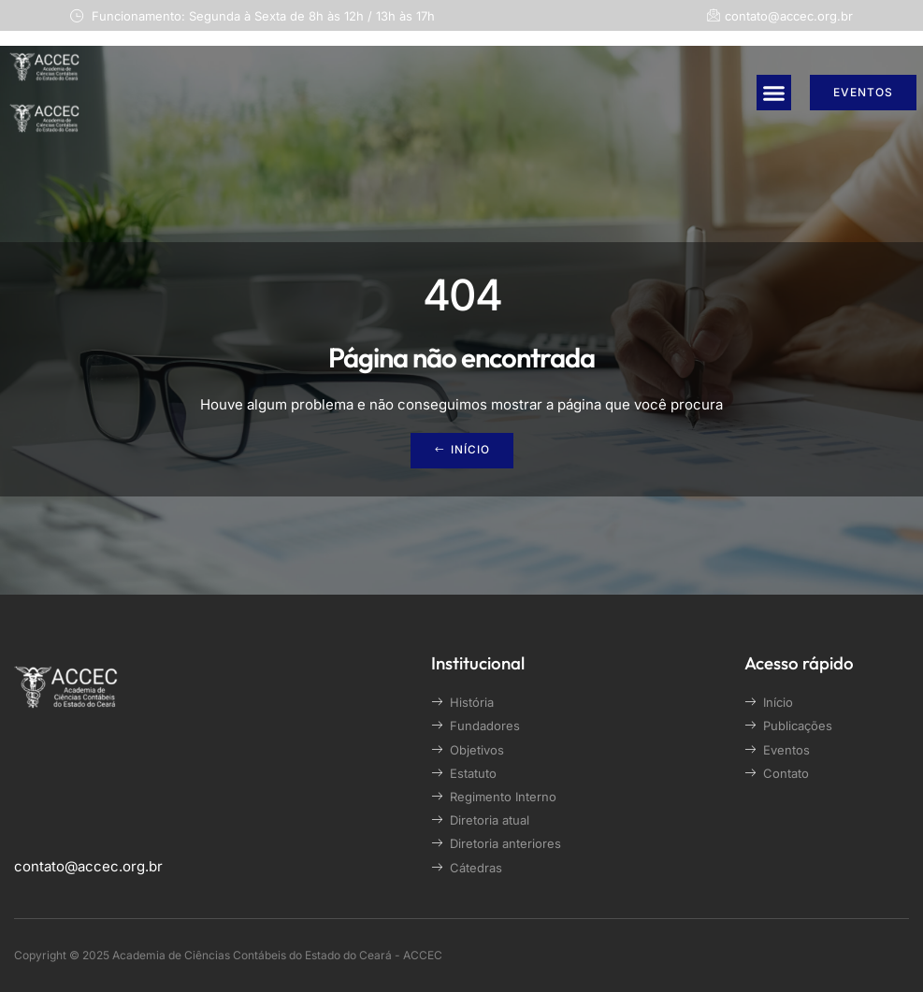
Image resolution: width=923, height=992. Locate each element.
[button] (774, 92)
